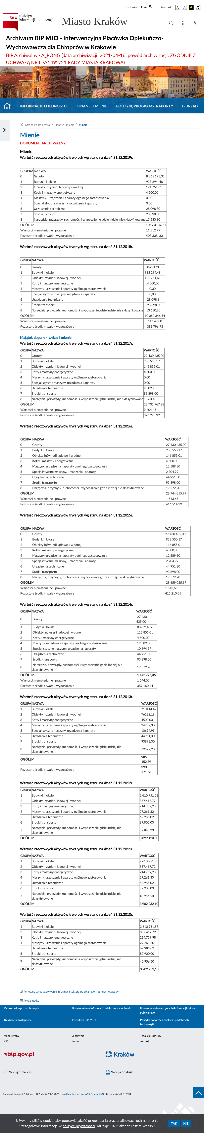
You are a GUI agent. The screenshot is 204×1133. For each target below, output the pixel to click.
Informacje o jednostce (44, 106)
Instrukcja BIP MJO (84, 1020)
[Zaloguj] (195, 24)
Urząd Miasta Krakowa (72, 1094)
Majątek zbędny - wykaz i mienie (46, 338)
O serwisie (78, 1036)
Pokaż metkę (31, 1000)
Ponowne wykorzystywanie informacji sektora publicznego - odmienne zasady (71, 991)
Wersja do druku (120, 1072)
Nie (185, 1123)
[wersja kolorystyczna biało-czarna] (184, 7)
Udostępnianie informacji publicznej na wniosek (101, 1008)
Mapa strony (11, 1036)
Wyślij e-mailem (17, 1072)
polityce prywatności (79, 1126)
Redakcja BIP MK (150, 1036)
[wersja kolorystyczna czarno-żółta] (191, 7)
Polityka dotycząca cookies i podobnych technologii (164, 1022)
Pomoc (76, 1041)
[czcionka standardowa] (141, 7)
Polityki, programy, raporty (144, 106)
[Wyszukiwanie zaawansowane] (171, 23)
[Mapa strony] (183, 24)
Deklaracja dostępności (18, 1020)
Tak (174, 1123)
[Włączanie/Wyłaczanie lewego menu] (5, 130)
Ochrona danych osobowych (21, 1008)
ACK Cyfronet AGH (95, 1094)
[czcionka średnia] (145, 7)
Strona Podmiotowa (37, 125)
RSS (6, 1041)
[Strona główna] (8, 106)
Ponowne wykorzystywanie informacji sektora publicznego (168, 1010)
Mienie (83, 125)
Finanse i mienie (92, 106)
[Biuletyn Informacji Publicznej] (51, 1057)
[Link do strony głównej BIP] (71, 22)
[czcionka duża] (154, 6)
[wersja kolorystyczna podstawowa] (178, 7)
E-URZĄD (190, 106)
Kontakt (144, 1041)
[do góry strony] (198, 1092)
